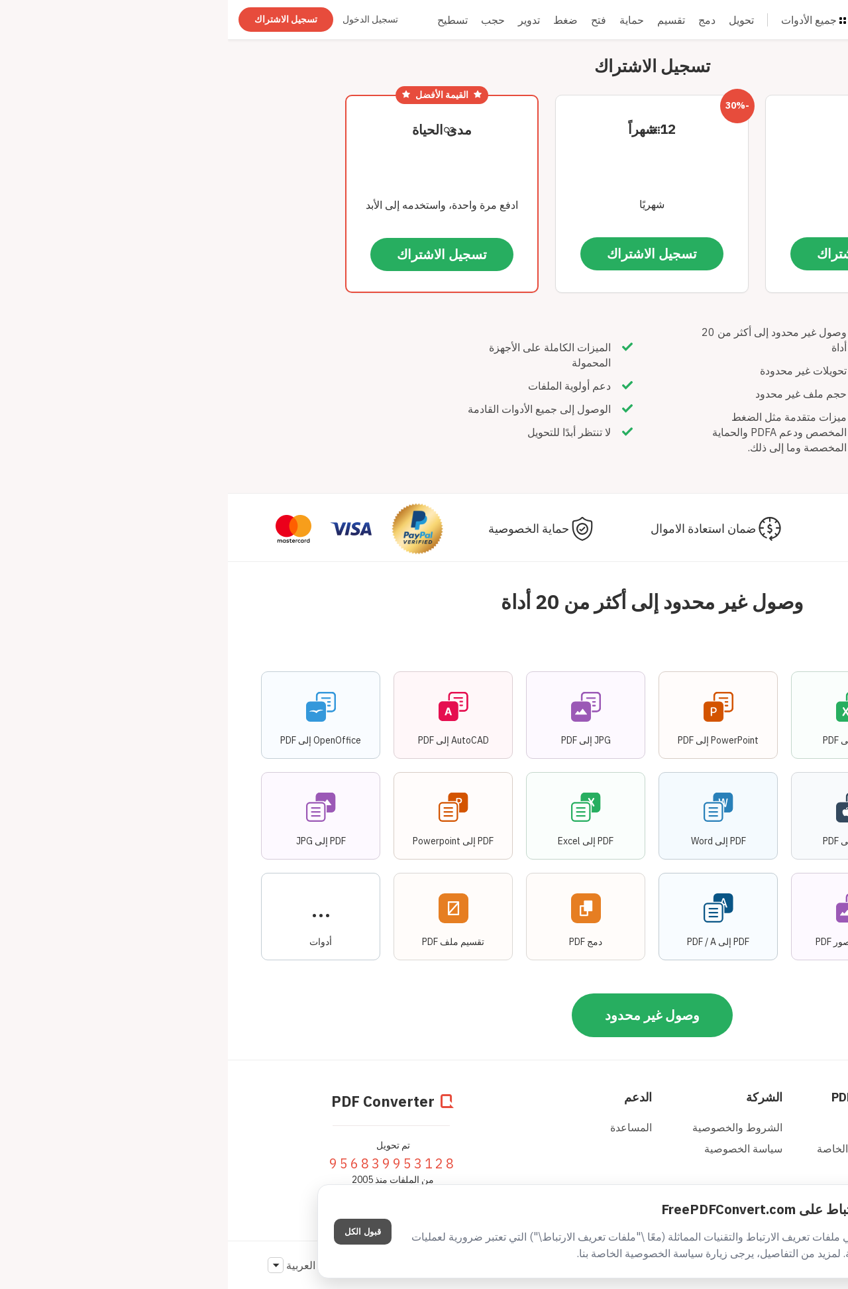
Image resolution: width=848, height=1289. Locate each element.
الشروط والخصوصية (509, 1127)
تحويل (513, 20)
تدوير (301, 20)
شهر (634, 129)
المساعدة (403, 1127)
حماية (404, 20)
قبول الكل (135, 1232)
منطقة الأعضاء (779, 1097)
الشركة (536, 1097)
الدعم (410, 1097)
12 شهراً (424, 129)
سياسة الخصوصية (515, 1148)
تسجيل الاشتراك (57, 19)
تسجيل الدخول (142, 19)
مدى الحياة (214, 130)
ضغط (337, 20)
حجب (265, 20)
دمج (479, 20)
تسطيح (224, 20)
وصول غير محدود (424, 1015)
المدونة (668, 1127)
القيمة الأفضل (213, 95)
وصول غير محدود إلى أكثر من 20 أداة (424, 601)
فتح (370, 20)
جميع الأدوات (585, 20)
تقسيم (443, 20)
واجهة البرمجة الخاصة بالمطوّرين (636, 1155)
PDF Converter (644, 1097)
